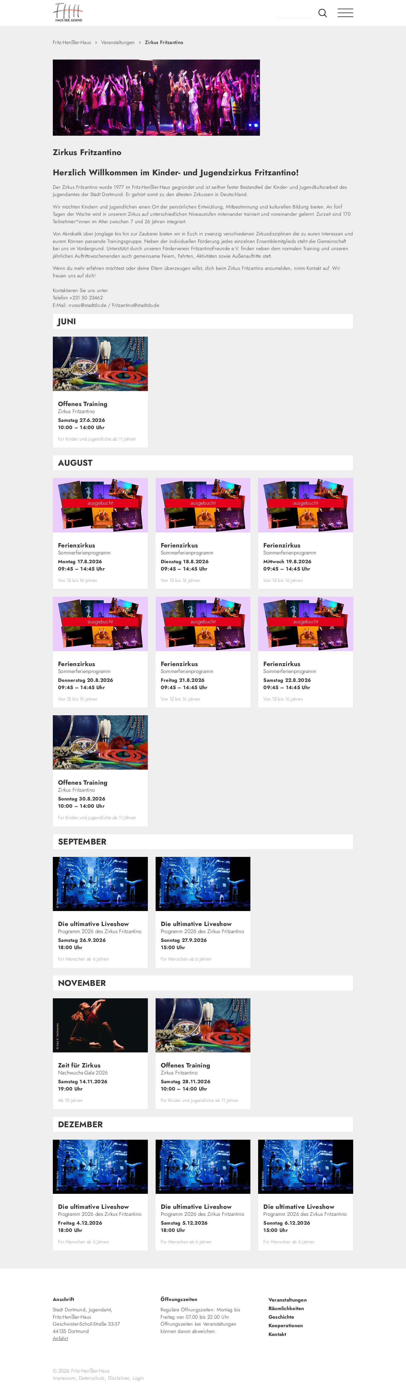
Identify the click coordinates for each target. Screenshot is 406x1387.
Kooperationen (286, 1325)
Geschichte (281, 1316)
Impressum (64, 1378)
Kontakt (277, 1334)
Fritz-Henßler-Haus (72, 42)
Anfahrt (60, 1338)
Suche (322, 13)
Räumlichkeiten (286, 1308)
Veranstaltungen (118, 42)
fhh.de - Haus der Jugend (85, 13)
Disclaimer (118, 1378)
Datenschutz (92, 1378)
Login (138, 1378)
